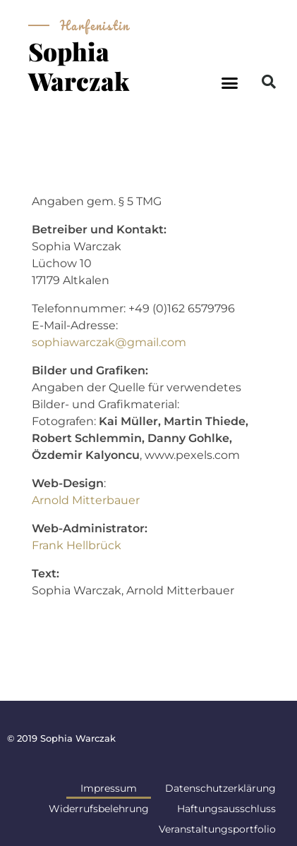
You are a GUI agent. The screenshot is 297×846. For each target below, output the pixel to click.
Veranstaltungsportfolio (217, 829)
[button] (229, 83)
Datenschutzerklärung (220, 788)
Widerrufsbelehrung (99, 808)
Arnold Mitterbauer (86, 500)
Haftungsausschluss (226, 808)
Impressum (108, 788)
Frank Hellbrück (76, 545)
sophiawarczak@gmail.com (109, 342)
